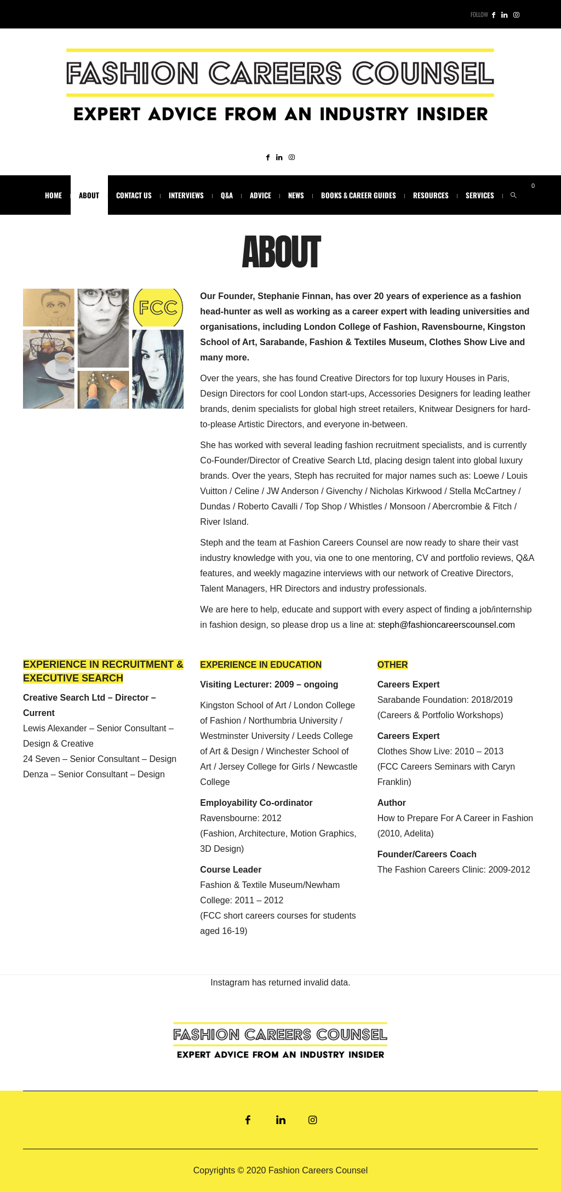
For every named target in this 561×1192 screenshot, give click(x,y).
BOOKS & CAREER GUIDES (358, 195)
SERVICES (480, 195)
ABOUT (89, 195)
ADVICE (260, 195)
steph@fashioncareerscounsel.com (446, 624)
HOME (53, 195)
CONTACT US (134, 195)
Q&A (227, 195)
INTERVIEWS (186, 195)
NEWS (296, 195)
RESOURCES (431, 195)
